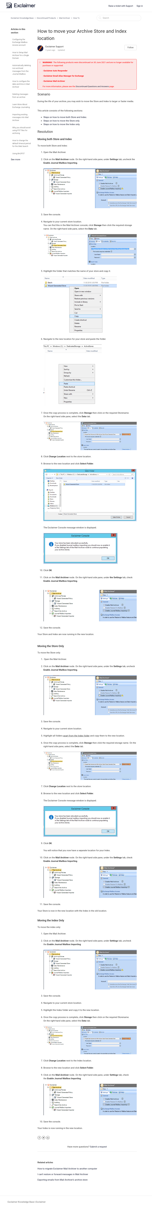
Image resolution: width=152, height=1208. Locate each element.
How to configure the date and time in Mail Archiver (21, 84)
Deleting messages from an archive (20, 95)
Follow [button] (131, 47)
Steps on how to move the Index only (61, 124)
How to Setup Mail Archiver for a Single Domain (20, 55)
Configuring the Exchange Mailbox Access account (19, 42)
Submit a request (98, 1146)
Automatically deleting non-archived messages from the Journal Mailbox (21, 69)
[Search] (119, 18)
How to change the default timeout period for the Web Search (21, 143)
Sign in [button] (140, 6)
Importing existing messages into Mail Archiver (20, 117)
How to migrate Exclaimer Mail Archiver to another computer (67, 1168)
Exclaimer (41, 1202)
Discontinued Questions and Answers (92, 86)
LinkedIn (48, 1138)
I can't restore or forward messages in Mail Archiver (62, 1174)
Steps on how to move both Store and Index (64, 117)
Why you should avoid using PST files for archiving (21, 130)
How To (76, 18)
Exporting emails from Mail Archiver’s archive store (62, 1179)
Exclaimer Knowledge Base (22, 18)
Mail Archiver (64, 18)
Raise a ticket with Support (121, 6)
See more (15, 159)
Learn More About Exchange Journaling (21, 105)
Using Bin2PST (18, 153)
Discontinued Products (46, 18)
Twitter (43, 1138)
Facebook (39, 1138)
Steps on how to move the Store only (61, 120)
